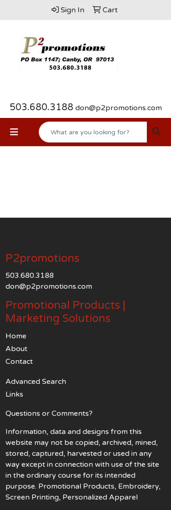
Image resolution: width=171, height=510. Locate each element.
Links (14, 394)
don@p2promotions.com (118, 107)
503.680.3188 (41, 107)
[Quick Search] (93, 132)
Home (15, 336)
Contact (19, 361)
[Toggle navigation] (14, 132)
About (16, 348)
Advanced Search (35, 381)
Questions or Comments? (49, 413)
